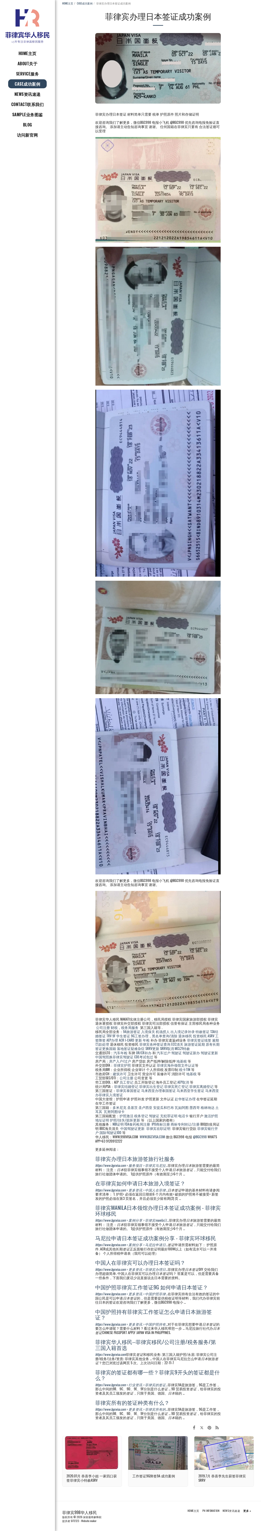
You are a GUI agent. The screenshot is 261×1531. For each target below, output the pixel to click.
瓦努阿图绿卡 (114, 1111)
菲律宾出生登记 (151, 1086)
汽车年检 (120, 1052)
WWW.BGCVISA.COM (152, 1136)
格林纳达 (208, 1107)
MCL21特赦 (182, 1048)
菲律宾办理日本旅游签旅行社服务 (135, 1158)
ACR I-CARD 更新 (130, 1040)
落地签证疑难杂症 (131, 1048)
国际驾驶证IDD (110, 1132)
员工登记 (126, 1082)
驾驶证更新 (209, 1052)
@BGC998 (200, 1136)
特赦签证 (202, 1031)
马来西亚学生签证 (190, 1090)
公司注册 (103, 1027)
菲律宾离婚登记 (201, 1086)
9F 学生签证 (121, 1035)
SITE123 (75, 1521)
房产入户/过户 (120, 1061)
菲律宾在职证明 (158, 1128)
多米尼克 (119, 1107)
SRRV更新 (152, 1048)
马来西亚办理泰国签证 (158, 1090)
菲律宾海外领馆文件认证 (176, 1065)
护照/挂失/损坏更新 (125, 1120)
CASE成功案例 (85, 3)
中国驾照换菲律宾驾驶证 (114, 1056)
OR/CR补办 (144, 1052)
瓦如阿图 (182, 1107)
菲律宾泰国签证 (128, 1090)
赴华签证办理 (185, 1098)
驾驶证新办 (191, 1052)
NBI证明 (118, 1124)
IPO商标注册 (161, 1124)
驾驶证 (176, 1052)
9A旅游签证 (131, 1031)
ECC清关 (177, 1044)
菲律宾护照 (122, 1065)
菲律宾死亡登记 (176, 1086)
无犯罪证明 (168, 1115)
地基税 (181, 1061)
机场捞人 (163, 1031)
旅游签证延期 (194, 1044)
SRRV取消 (167, 1048)
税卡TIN (185, 1069)
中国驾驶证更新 (132, 1128)
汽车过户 (163, 1052)
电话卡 (183, 1115)
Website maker (89, 1521)
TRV (109, 1035)
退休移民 (185, 1035)
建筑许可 (120, 1073)
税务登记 (141, 1115)
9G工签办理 (139, 1035)
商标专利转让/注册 (185, 1124)
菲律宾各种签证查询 (154, 1044)
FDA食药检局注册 (137, 1124)
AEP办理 (112, 1040)
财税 (114, 1027)
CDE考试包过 (143, 1056)
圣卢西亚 (145, 1107)
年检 (146, 1040)
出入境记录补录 (182, 1031)
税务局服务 (129, 1027)
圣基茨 (132, 1107)
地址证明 (102, 1120)
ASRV (211, 1035)
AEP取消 (183, 1082)
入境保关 (148, 1031)
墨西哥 (195, 1107)
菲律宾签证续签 (199, 1040)
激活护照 (211, 1115)
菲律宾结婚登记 (126, 1086)
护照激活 (126, 1115)
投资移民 (200, 1035)
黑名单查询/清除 (164, 1035)
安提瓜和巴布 (163, 1107)
